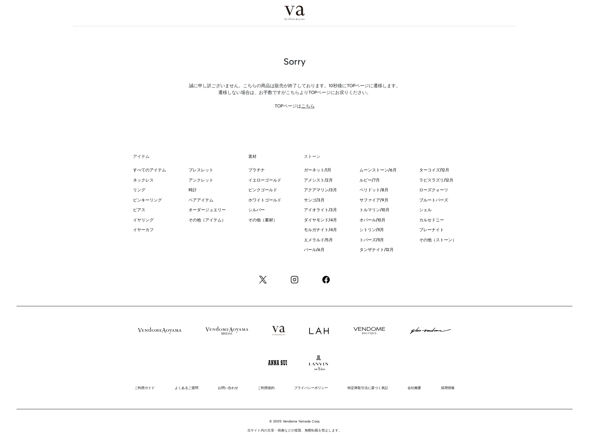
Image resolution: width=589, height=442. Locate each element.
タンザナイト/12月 (376, 249)
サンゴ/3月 (314, 200)
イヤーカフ (143, 229)
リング (139, 190)
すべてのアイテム (149, 170)
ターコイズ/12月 (434, 170)
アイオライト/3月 (320, 209)
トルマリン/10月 (374, 209)
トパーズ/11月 (371, 240)
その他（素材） (262, 220)
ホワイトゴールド (264, 200)
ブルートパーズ (433, 200)
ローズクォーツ (433, 190)
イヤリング (143, 220)
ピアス (139, 209)
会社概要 (414, 388)
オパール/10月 (372, 220)
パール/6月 (314, 249)
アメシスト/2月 (318, 180)
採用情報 (448, 388)
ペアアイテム (201, 200)
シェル (425, 209)
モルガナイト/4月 (320, 229)
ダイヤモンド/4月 (320, 220)
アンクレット (201, 180)
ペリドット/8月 (373, 190)
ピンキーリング (147, 200)
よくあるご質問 (186, 388)
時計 (193, 190)
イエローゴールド (264, 180)
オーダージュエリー (207, 209)
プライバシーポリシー (311, 388)
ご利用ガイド (144, 388)
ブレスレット (201, 170)
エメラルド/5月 (318, 240)
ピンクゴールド (262, 190)
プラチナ (256, 170)
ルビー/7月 (369, 180)
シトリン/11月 (371, 229)
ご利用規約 (266, 388)
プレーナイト (431, 229)
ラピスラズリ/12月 (436, 180)
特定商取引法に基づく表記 (367, 388)
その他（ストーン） (437, 240)
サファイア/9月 (373, 200)
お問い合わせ (228, 388)
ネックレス (143, 180)
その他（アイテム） (207, 220)
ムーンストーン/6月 (378, 170)
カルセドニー (431, 220)
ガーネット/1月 (317, 170)
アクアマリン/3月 (320, 190)
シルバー (256, 209)
